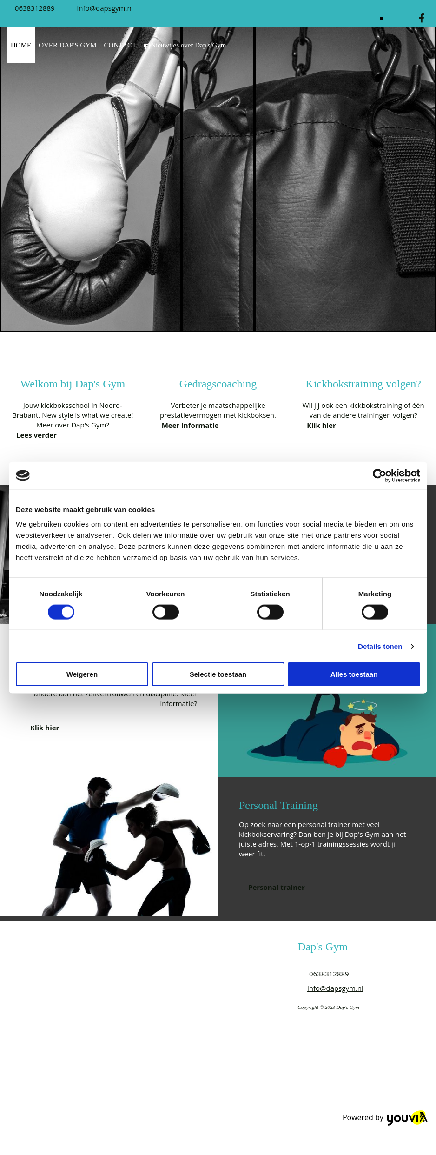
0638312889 (35, 8)
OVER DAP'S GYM (67, 45)
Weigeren (82, 674)
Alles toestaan (354, 674)
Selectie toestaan (218, 674)
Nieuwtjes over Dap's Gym (185, 45)
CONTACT (120, 45)
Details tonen (380, 646)
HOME (21, 45)
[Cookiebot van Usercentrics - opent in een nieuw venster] (379, 475)
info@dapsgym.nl (105, 8)
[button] (36, 435)
